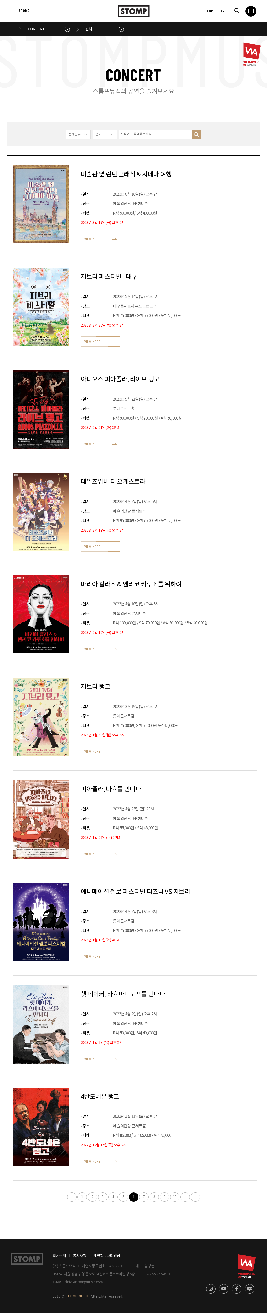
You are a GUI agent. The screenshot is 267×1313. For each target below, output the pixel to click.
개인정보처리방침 (106, 1256)
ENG (224, 11)
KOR (210, 11)
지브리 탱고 (95, 687)
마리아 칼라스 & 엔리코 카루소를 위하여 (131, 584)
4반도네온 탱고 (100, 1097)
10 (174, 1197)
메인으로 (13, 29)
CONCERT (36, 29)
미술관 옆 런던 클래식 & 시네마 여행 (126, 174)
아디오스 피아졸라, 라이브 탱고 (120, 379)
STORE (24, 10)
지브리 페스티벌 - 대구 (109, 277)
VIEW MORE (92, 239)
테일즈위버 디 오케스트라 (113, 482)
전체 (88, 29)
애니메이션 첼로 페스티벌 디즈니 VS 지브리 (135, 892)
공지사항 (79, 1256)
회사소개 (59, 1256)
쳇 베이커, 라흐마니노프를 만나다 (123, 994)
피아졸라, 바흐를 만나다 (111, 789)
